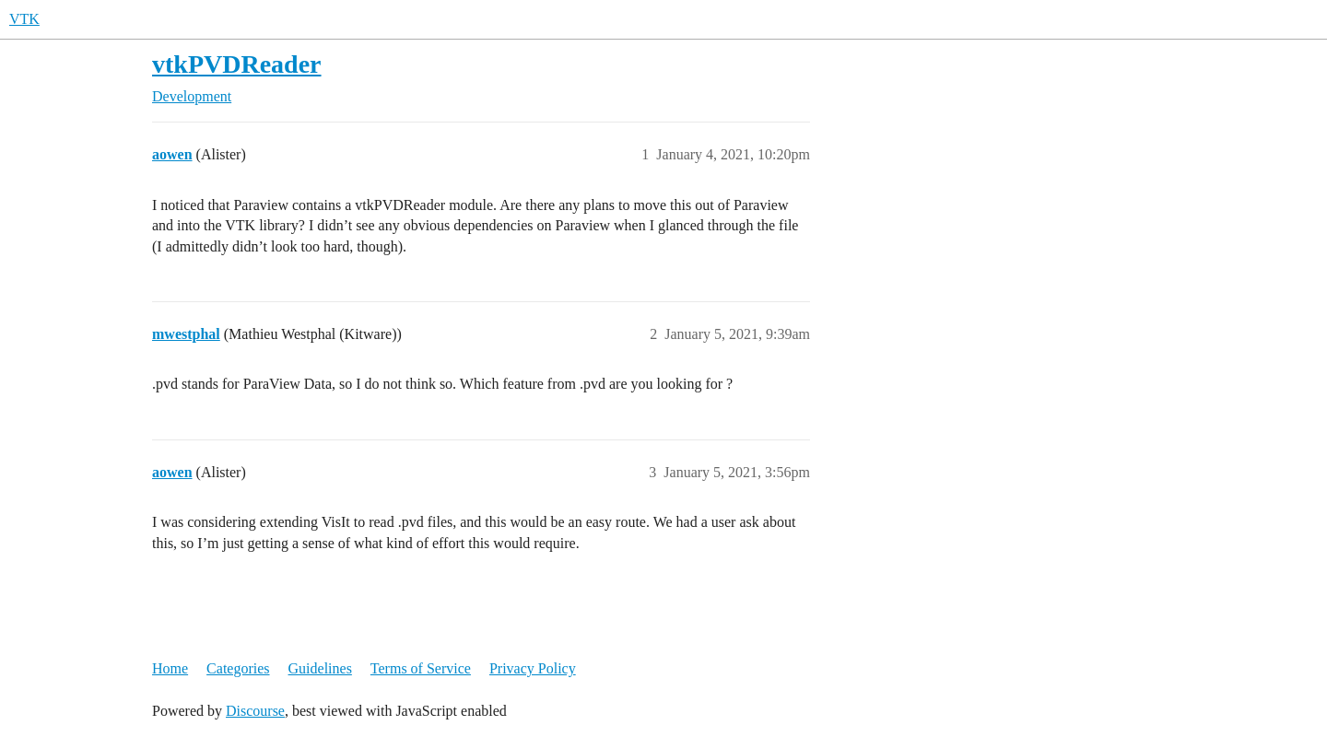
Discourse (255, 711)
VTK (24, 19)
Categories (237, 668)
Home (170, 668)
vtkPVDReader (237, 64)
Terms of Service (420, 668)
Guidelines (320, 668)
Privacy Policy (532, 668)
